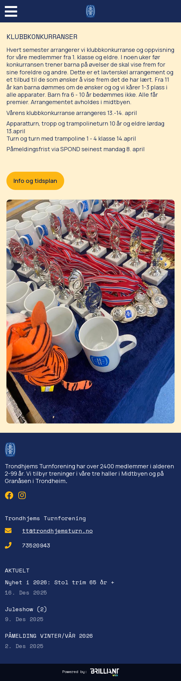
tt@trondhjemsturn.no (57, 530)
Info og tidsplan (35, 181)
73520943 (36, 545)
